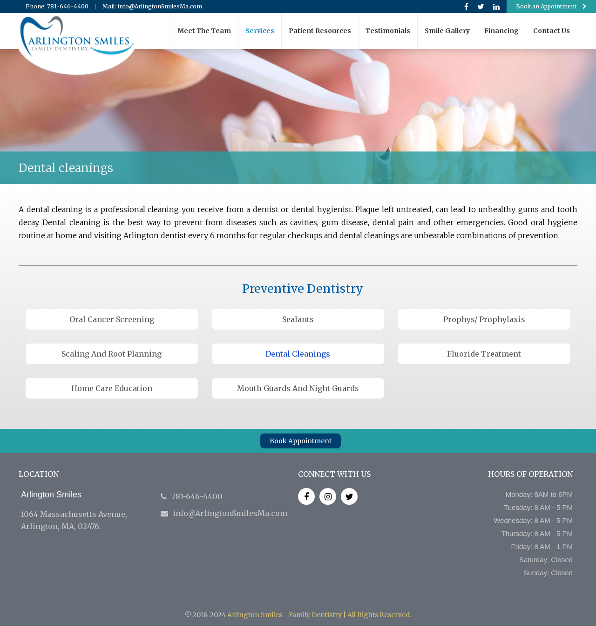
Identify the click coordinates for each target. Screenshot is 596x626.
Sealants (298, 319)
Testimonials (388, 31)
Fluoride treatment (484, 353)
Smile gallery (447, 31)
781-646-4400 (192, 496)
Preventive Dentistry (302, 288)
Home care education (111, 388)
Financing (501, 31)
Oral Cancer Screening (111, 319)
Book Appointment (301, 441)
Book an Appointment (551, 6)
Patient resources (320, 31)
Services (259, 31)
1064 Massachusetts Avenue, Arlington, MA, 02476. (86, 510)
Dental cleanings (297, 353)
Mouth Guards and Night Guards (298, 388)
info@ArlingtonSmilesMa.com (224, 513)
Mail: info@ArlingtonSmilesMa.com (152, 6)
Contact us (551, 31)
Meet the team (204, 31)
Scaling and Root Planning (111, 353)
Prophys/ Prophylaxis (484, 319)
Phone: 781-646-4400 (57, 6)
